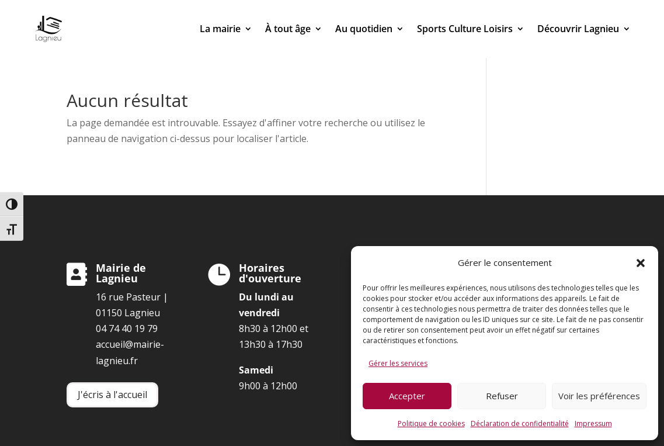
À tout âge (288, 28)
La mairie (220, 28)
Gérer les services (397, 363)
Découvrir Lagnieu (578, 28)
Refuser (502, 396)
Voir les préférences (599, 396)
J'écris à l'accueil (112, 394)
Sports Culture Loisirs (465, 28)
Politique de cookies (431, 423)
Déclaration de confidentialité (520, 423)
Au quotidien (363, 28)
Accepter (407, 396)
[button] (640, 263)
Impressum (593, 423)
